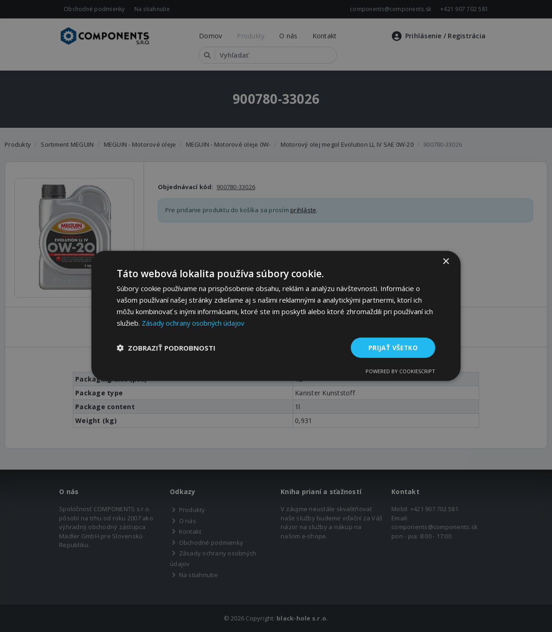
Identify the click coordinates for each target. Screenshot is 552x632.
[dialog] (276, 315)
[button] (166, 348)
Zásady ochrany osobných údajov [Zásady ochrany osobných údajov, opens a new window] (194, 322)
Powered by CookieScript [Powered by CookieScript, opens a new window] (400, 371)
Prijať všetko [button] (392, 347)
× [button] (445, 261)
